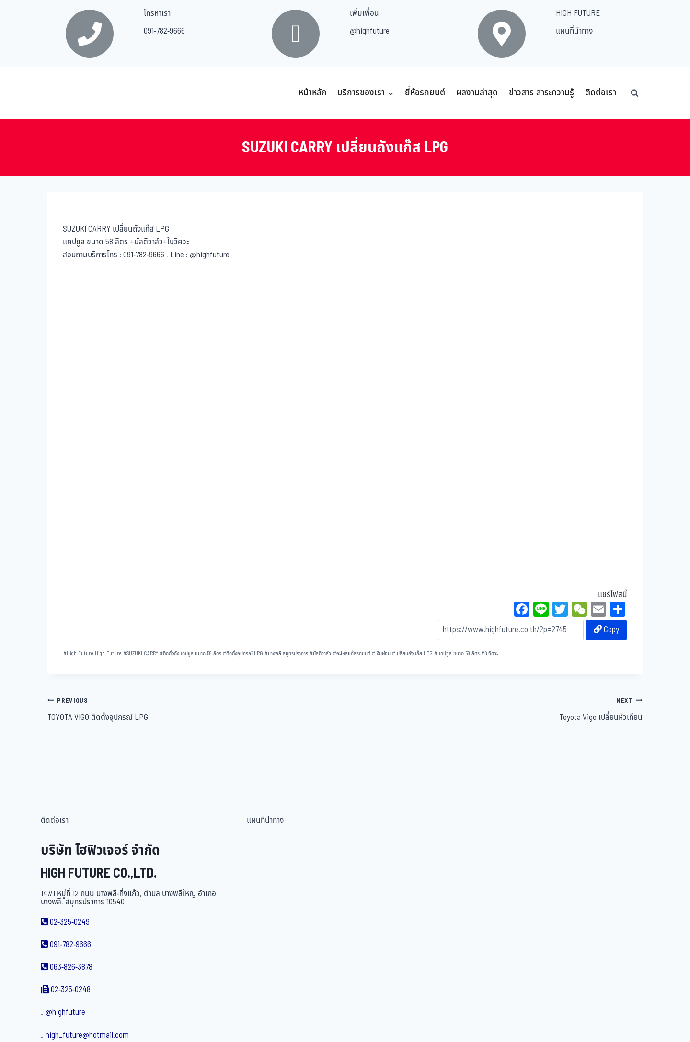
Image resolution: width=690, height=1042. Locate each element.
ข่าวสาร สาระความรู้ (541, 93)
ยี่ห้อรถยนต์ (425, 93)
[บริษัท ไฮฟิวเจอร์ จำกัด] (68, 93)
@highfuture (370, 31)
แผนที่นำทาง (574, 31)
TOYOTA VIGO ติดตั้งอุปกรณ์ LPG (192, 709)
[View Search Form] (634, 93)
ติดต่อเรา (600, 93)
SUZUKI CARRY (140, 653)
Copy (606, 630)
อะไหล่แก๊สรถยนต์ (351, 653)
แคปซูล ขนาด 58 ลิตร (457, 653)
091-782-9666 (164, 31)
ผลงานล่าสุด (477, 93)
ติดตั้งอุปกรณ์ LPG (243, 653)
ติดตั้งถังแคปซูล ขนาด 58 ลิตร (190, 653)
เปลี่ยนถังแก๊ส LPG (412, 653)
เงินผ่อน (381, 653)
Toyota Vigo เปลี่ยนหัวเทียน (498, 709)
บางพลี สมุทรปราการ (286, 653)
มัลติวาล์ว (320, 653)
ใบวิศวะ (489, 653)
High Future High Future (92, 653)
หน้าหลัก (313, 93)
